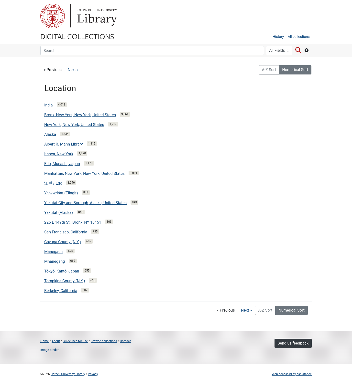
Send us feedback (293, 343)
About (56, 341)
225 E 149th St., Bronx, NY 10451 (72, 222)
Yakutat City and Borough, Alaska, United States (85, 202)
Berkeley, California (60, 290)
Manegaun (53, 251)
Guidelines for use (75, 341)
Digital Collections (77, 36)
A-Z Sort (269, 69)
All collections (299, 37)
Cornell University (52, 16)
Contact (125, 341)
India (48, 105)
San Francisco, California (65, 232)
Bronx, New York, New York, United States (80, 115)
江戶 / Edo (53, 183)
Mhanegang (54, 261)
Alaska (50, 134)
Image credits (49, 350)
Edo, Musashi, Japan (62, 163)
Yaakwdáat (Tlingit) (61, 193)
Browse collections (104, 341)
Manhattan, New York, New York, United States (84, 173)
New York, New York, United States (74, 124)
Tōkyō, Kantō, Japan (61, 271)
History (278, 37)
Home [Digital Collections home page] (44, 341)
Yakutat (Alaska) (58, 212)
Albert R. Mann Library (63, 144)
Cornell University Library (68, 374)
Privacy (93, 374)
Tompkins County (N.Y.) (64, 281)
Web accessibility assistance (292, 374)
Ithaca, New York (58, 154)
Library (96, 16)
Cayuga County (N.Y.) (62, 242)
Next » (73, 69)
